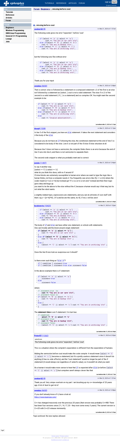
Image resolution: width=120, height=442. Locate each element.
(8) (39, 29)
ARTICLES (73, 3)
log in (114, 2)
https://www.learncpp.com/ (45, 397)
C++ (5, 9)
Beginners (45, 9)
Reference (10, 15)
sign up (108, 2)
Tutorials (9, 12)
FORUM (82, 3)
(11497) (40, 163)
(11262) (41, 336)
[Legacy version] (111, 5)
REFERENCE (61, 3)
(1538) (40, 128)
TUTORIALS (49, 3)
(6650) (40, 86)
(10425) (42, 206)
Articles (9, 18)
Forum (8, 20)
